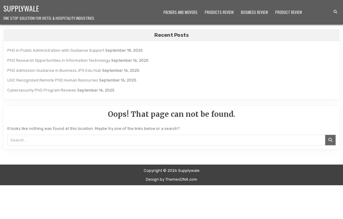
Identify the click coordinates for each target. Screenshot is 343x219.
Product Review (288, 12)
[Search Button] (335, 12)
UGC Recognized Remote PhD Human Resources (52, 80)
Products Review (219, 12)
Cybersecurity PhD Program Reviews (41, 90)
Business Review (254, 12)
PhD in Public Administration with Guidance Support (55, 50)
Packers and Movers (180, 12)
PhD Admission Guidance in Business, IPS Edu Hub (54, 70)
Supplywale (21, 8)
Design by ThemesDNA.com (171, 179)
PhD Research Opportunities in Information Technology (58, 60)
